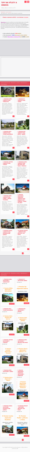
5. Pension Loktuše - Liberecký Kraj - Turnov (8, 163)
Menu (28, 2)
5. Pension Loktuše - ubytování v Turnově (8, 341)
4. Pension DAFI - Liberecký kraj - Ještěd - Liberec (22, 133)
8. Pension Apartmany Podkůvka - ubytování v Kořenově (21, 373)
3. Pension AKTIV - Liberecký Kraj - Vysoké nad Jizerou (8, 133)
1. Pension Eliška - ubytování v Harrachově (7, 281)
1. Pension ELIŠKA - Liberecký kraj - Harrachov (7, 100)
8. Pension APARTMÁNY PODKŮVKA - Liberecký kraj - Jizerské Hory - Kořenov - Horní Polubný (22, 198)
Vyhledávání (25, 2)
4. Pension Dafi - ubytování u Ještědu (22, 310)
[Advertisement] (15, 48)
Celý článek (12, 303)
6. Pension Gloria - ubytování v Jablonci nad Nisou (23, 341)
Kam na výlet (8, 12)
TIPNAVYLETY (3, 12)
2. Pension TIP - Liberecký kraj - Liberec (22, 100)
